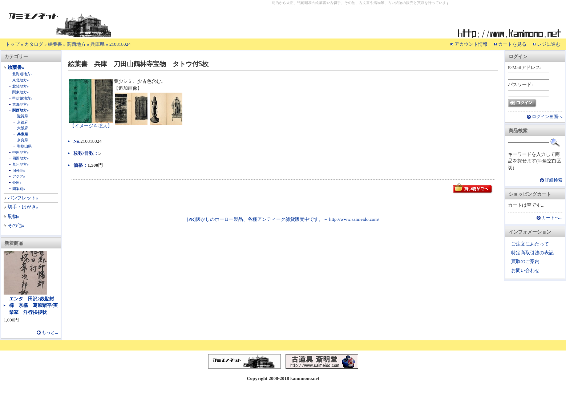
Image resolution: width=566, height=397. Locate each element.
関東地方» (20, 92)
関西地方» (20, 110)
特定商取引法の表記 (532, 252)
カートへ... (552, 217)
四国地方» (20, 158)
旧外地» (18, 171)
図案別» (18, 189)
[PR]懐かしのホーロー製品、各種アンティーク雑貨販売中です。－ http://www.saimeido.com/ (283, 219)
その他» (16, 225)
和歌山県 (24, 146)
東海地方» (20, 104)
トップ (12, 44)
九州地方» (20, 164)
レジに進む (549, 44)
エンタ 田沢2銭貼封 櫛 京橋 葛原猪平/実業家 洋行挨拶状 (34, 305)
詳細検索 (553, 180)
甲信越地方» (22, 98)
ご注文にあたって (530, 244)
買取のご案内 (525, 261)
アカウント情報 (471, 44)
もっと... (50, 332)
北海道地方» (22, 74)
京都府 (22, 122)
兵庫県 (97, 44)
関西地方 (76, 44)
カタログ (33, 44)
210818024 (120, 44)
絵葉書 (55, 44)
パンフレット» (23, 197)
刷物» (14, 216)
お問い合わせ (525, 270)
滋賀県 (22, 116)
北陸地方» (20, 86)
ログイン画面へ (547, 116)
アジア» (18, 176)
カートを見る (512, 44)
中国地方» (20, 152)
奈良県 (22, 140)
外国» (16, 183)
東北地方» (20, 80)
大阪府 (22, 128)
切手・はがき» (23, 207)
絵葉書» (16, 67)
